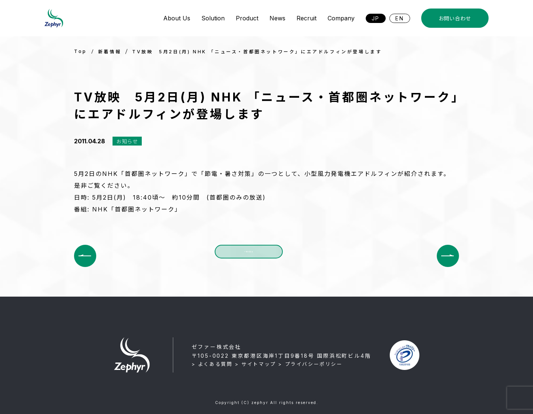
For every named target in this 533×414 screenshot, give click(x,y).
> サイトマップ (255, 364)
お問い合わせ (455, 18)
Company (341, 18)
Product (247, 18)
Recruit (306, 18)
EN (399, 18)
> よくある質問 (212, 364)
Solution (213, 18)
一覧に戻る (248, 255)
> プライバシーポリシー (310, 364)
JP (376, 18)
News (277, 18)
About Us (176, 18)
